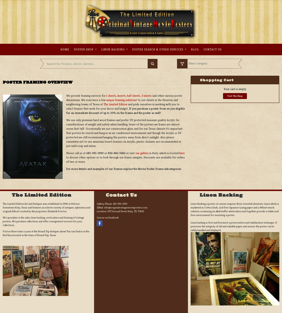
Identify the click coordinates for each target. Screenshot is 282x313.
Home (64, 49)
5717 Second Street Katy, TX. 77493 (125, 211)
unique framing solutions (121, 100)
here (182, 153)
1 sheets (111, 96)
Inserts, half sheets (128, 96)
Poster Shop (84, 49)
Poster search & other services (158, 49)
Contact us (212, 49)
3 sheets (147, 96)
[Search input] (97, 64)
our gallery (142, 153)
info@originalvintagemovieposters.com (125, 207)
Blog (195, 49)
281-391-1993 (120, 203)
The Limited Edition (115, 104)
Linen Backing (113, 49)
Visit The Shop (235, 96)
